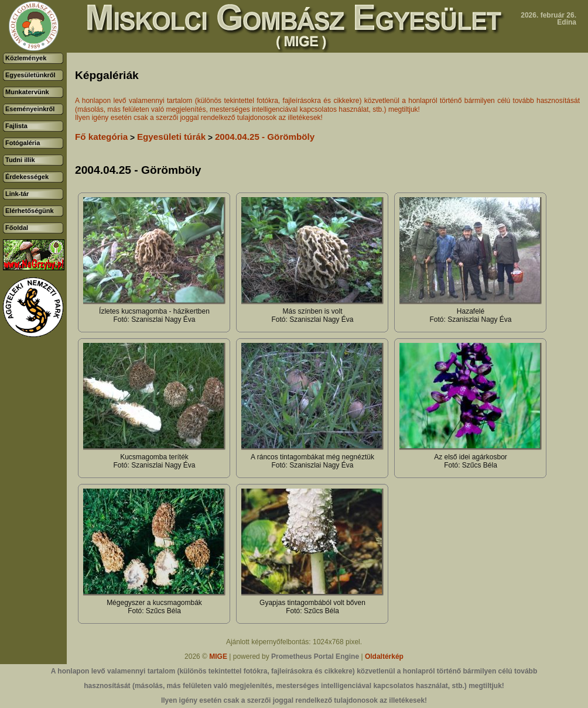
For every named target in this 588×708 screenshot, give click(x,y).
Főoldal (16, 227)
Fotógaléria (22, 142)
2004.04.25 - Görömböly (264, 137)
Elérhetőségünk (29, 210)
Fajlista (16, 125)
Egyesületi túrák (171, 137)
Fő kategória (101, 137)
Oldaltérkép (384, 656)
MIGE (218, 656)
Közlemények (25, 57)
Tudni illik (20, 159)
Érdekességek (27, 176)
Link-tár (17, 193)
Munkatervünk (27, 91)
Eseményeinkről (29, 108)
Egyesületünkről (30, 74)
